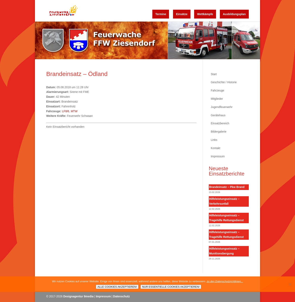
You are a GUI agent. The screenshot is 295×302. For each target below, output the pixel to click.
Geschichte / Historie (224, 82)
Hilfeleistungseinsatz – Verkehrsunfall (224, 201)
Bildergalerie (218, 131)
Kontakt (215, 148)
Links (214, 139)
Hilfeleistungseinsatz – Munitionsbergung (224, 251)
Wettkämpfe (205, 14)
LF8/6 (65, 111)
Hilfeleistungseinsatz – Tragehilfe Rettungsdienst (226, 218)
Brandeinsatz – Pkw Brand (227, 187)
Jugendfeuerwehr (222, 107)
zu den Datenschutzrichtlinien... (225, 281)
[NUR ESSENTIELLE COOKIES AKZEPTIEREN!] (290, 284)
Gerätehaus (218, 115)
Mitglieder (217, 98)
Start (214, 74)
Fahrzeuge (217, 90)
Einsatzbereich (220, 123)
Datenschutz (121, 296)
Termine (160, 14)
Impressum (218, 156)
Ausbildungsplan (234, 14)
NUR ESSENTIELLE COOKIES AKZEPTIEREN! (171, 286)
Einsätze (181, 14)
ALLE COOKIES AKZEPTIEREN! (117, 286)
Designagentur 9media (78, 296)
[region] (147, 40)
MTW (74, 111)
